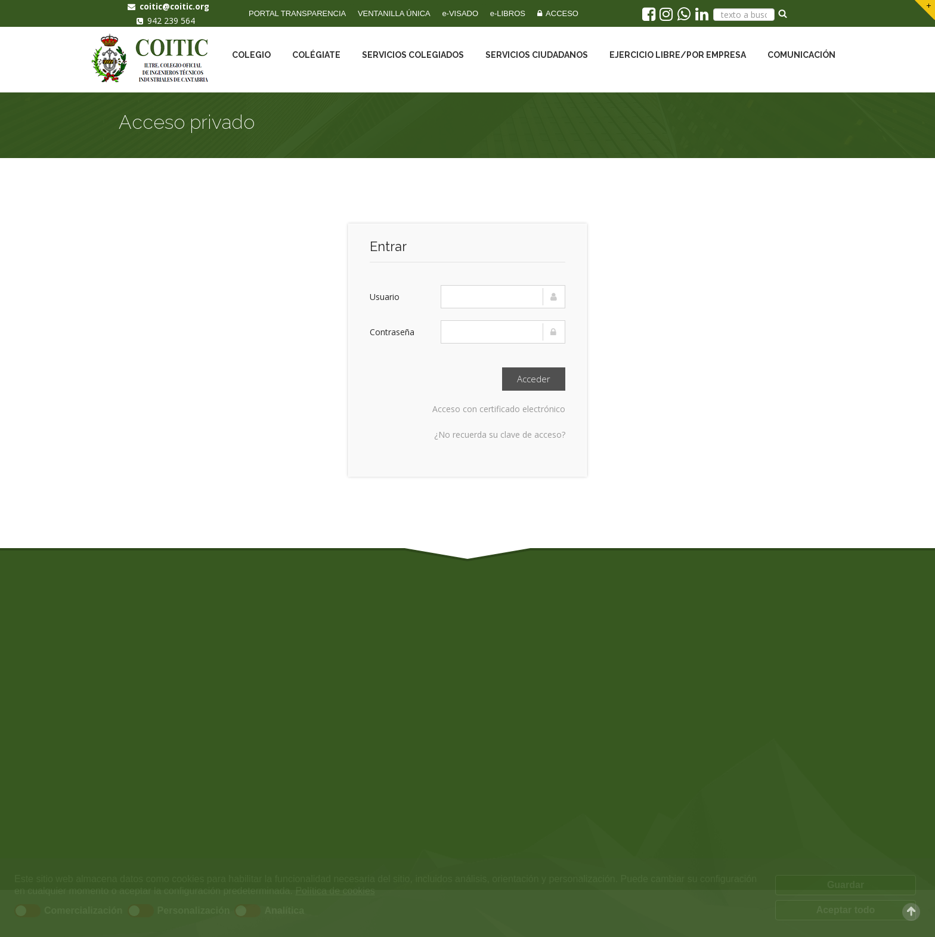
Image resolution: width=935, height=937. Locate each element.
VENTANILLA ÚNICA (394, 13)
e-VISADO (460, 13)
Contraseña (392, 332)
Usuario (385, 296)
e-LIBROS (507, 13)
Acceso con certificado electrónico (498, 409)
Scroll (911, 912)
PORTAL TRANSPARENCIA (297, 13)
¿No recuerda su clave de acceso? (499, 434)
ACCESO (557, 13)
